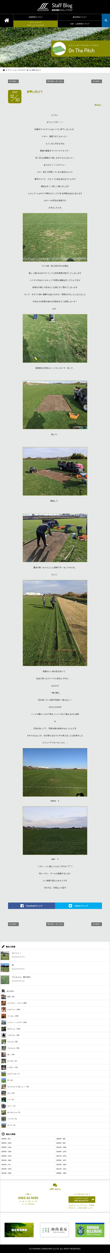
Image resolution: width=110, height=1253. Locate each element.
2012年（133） (6, 1169)
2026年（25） (6, 1139)
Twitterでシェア (81, 906)
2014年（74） (6, 1165)
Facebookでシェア (34, 906)
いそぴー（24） (10, 1067)
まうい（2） (8, 1106)
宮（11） (7, 1080)
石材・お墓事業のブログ (79, 24)
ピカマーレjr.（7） (11, 1074)
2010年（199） (6, 1173)
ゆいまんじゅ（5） (11, 1112)
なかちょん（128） (11, 1029)
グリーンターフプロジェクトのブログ (35, 23)
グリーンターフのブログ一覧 (18, 70)
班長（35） (8, 996)
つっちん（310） (10, 1016)
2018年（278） (6, 1156)
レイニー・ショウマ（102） (14, 1022)
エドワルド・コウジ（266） (14, 1003)
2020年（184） (6, 1152)
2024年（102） (6, 1143)
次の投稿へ (97, 81)
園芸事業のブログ (80, 17)
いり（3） (8, 1099)
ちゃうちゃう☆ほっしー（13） (15, 1086)
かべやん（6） (9, 1061)
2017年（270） (61, 1156)
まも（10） (8, 1093)
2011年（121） (61, 1169)
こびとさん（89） (10, 1035)
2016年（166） (6, 1160)
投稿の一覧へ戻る (56, 81)
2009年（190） (61, 1173)
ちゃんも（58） (10, 1041)
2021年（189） (61, 1147)
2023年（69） (61, 1143)
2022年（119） (6, 1147)
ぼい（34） (8, 1054)
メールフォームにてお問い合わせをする (81, 1199)
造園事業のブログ (36, 17)
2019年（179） (61, 1152)
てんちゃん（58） (10, 1048)
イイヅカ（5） (9, 1119)
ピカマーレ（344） (11, 1009)
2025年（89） (61, 1139)
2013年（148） (61, 1165)
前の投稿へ (13, 81)
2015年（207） (61, 1160)
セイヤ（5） (8, 1125)
